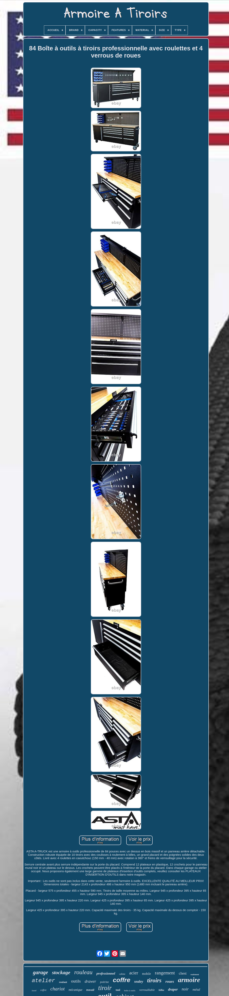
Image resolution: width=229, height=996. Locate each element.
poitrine (104, 982)
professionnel (105, 973)
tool (118, 989)
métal (196, 989)
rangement (165, 972)
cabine (122, 974)
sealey (138, 982)
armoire (189, 980)
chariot (57, 988)
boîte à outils (129, 990)
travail (90, 989)
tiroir (105, 987)
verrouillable (147, 989)
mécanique (75, 989)
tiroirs (154, 980)
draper (173, 989)
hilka (161, 989)
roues (169, 981)
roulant (63, 982)
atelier (43, 981)
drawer (90, 981)
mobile (146, 973)
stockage (61, 972)
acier (133, 972)
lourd (34, 990)
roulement (195, 974)
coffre (121, 980)
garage (40, 972)
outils (76, 981)
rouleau (83, 972)
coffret (43, 990)
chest (183, 973)
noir (185, 989)
